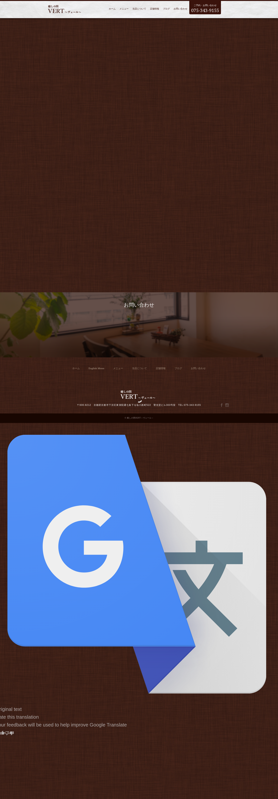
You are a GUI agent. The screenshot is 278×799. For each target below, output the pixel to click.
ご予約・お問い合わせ (205, 7)
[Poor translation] (9, 733)
